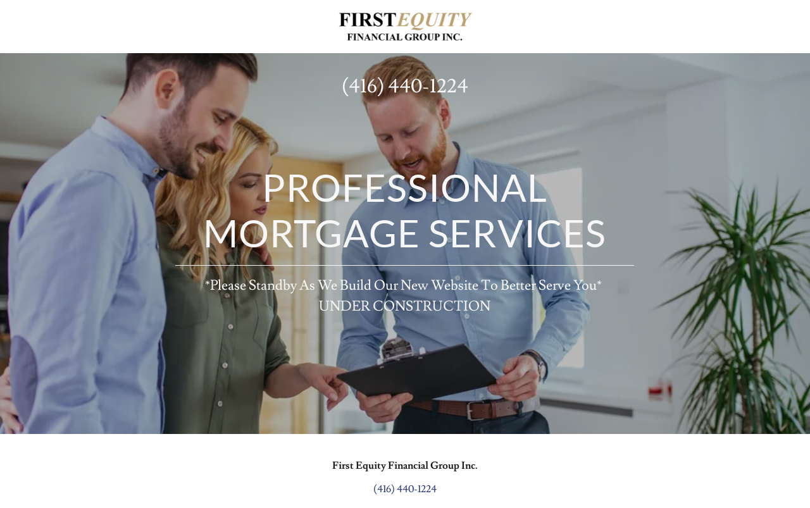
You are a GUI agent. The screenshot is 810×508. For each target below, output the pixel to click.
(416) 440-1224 (405, 86)
